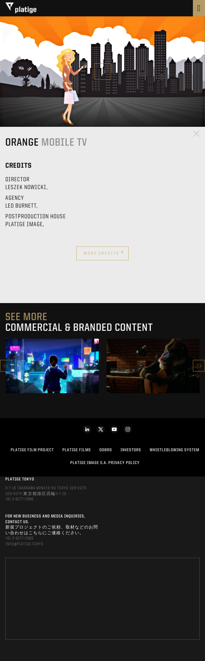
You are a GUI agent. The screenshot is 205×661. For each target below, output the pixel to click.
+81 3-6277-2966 (19, 499)
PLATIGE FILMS (76, 450)
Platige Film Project (32, 450)
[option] (52, 366)
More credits (104, 252)
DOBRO (105, 450)
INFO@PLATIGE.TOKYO (24, 544)
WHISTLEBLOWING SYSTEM (174, 450)
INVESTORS (131, 450)
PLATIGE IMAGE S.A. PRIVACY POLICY (105, 463)
